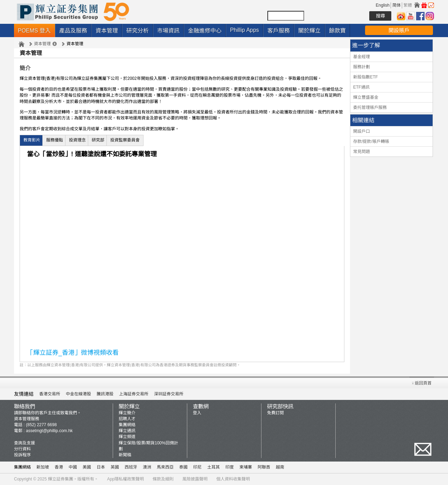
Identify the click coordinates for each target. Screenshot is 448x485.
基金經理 (361, 56)
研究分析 (137, 31)
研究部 (98, 140)
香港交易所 (49, 394)
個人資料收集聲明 (233, 479)
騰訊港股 (105, 394)
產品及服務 (73, 31)
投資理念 (77, 140)
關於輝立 (309, 31)
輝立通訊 (127, 430)
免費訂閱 (275, 412)
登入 (197, 412)
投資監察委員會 (125, 140)
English (383, 5)
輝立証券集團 (60, 479)
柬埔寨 (245, 467)
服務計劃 (361, 66)
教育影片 (31, 140)
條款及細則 (163, 479)
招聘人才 (127, 418)
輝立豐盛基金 (365, 97)
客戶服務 (278, 31)
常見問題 (361, 151)
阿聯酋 (264, 467)
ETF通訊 (361, 87)
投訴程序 (22, 454)
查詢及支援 (24, 443)
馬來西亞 (165, 467)
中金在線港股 (78, 394)
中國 (73, 467)
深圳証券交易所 (168, 394)
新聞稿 (125, 454)
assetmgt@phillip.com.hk (49, 430)
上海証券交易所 (133, 394)
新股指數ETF (365, 77)
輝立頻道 (127, 436)
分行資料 (22, 448)
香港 (59, 467)
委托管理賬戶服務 (370, 107)
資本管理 (107, 31)
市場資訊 (168, 31)
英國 (115, 467)
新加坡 (42, 467)
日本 (101, 467)
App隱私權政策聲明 (125, 479)
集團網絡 (127, 424)
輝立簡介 (127, 412)
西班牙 (131, 467)
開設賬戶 (399, 30)
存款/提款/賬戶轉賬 (371, 141)
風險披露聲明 (195, 479)
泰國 (183, 467)
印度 (229, 467)
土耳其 (213, 467)
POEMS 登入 (34, 31)
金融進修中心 (205, 31)
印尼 (197, 467)
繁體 (408, 5)
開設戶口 (361, 131)
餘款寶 (337, 31)
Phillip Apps (244, 30)
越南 (280, 467)
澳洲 (147, 467)
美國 (87, 467)
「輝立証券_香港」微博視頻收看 (73, 352)
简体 (396, 5)
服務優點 (54, 140)
